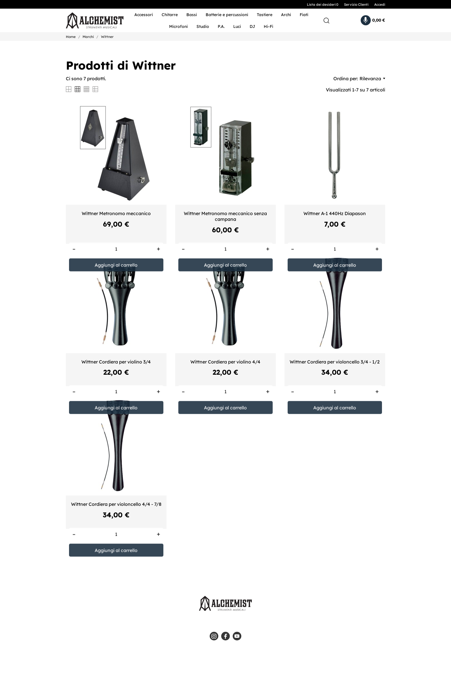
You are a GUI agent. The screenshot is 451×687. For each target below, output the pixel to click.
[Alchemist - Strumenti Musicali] (91, 20)
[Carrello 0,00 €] (373, 20)
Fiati (304, 14)
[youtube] (237, 636)
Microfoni (178, 26)
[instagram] (214, 636)
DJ (252, 26)
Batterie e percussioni (227, 14)
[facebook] (225, 636)
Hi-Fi (268, 26)
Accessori (143, 14)
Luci (237, 26)
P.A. (221, 26)
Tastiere (264, 14)
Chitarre (170, 14)
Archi (286, 14)
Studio (202, 26)
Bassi (191, 14)
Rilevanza (372, 78)
